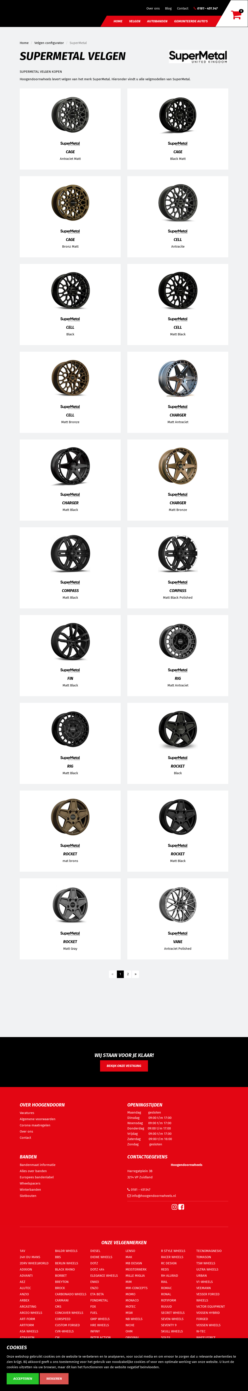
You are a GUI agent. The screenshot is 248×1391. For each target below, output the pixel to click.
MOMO (130, 1294)
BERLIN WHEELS (66, 1263)
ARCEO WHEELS (31, 1313)
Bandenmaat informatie (37, 1165)
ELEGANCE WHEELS (104, 1276)
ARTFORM (27, 1325)
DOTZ (94, 1263)
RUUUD (166, 1307)
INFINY (95, 1331)
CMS (58, 1307)
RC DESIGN (169, 1263)
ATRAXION (27, 1337)
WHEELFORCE (206, 1337)
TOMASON (203, 1257)
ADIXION (26, 1269)
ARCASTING (28, 1307)
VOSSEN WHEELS (208, 1325)
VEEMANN (203, 1288)
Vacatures (27, 1113)
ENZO (94, 1288)
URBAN (201, 1276)
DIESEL (95, 1251)
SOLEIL (166, 1337)
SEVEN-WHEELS (172, 1319)
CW (57, 1337)
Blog (168, 8)
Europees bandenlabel (37, 1177)
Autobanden (157, 21)
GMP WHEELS (100, 1319)
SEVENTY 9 (169, 1325)
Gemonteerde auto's (191, 21)
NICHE (130, 1325)
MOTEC (131, 1307)
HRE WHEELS (99, 1325)
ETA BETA (97, 1294)
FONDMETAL (99, 1300)
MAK (129, 1257)
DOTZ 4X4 (97, 1269)
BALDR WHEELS (66, 1251)
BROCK (60, 1288)
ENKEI (94, 1282)
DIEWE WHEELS (101, 1257)
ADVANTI (26, 1276)
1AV (22, 1251)
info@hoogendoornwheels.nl (151, 1196)
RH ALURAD (169, 1276)
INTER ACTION (100, 1337)
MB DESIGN (134, 1263)
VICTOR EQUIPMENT (210, 1307)
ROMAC (166, 1288)
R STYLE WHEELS (173, 1251)
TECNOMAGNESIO (209, 1251)
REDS (165, 1269)
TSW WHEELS (205, 1263)
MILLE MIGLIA (135, 1276)
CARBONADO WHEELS (70, 1294)
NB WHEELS (134, 1319)
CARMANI (62, 1300)
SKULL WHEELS (172, 1331)
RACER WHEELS (172, 1257)
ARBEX (24, 1300)
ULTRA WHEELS (207, 1269)
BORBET (61, 1276)
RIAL (164, 1282)
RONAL (166, 1294)
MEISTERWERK (136, 1269)
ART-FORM (27, 1319)
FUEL (93, 1313)
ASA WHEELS (29, 1331)
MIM (129, 1282)
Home (118, 21)
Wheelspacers (30, 1183)
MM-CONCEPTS (137, 1288)
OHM (129, 1331)
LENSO (130, 1251)
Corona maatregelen (35, 1125)
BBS (58, 1257)
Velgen (134, 21)
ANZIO (24, 1294)
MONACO (132, 1300)
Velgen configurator (49, 43)
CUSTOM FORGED (67, 1325)
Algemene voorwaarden (37, 1119)
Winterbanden (30, 1190)
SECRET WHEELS (173, 1313)
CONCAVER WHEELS (69, 1313)
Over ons (153, 8)
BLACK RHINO (65, 1269)
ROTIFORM (168, 1300)
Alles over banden (33, 1171)
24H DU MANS (30, 1257)
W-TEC (200, 1331)
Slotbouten (28, 1196)
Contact (182, 8)
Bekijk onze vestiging (124, 1066)
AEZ (22, 1282)
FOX (93, 1307)
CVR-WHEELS (64, 1331)
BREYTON (62, 1282)
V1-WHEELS (204, 1282)
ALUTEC (25, 1288)
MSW (129, 1313)
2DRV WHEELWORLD (34, 1263)
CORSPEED (63, 1319)
